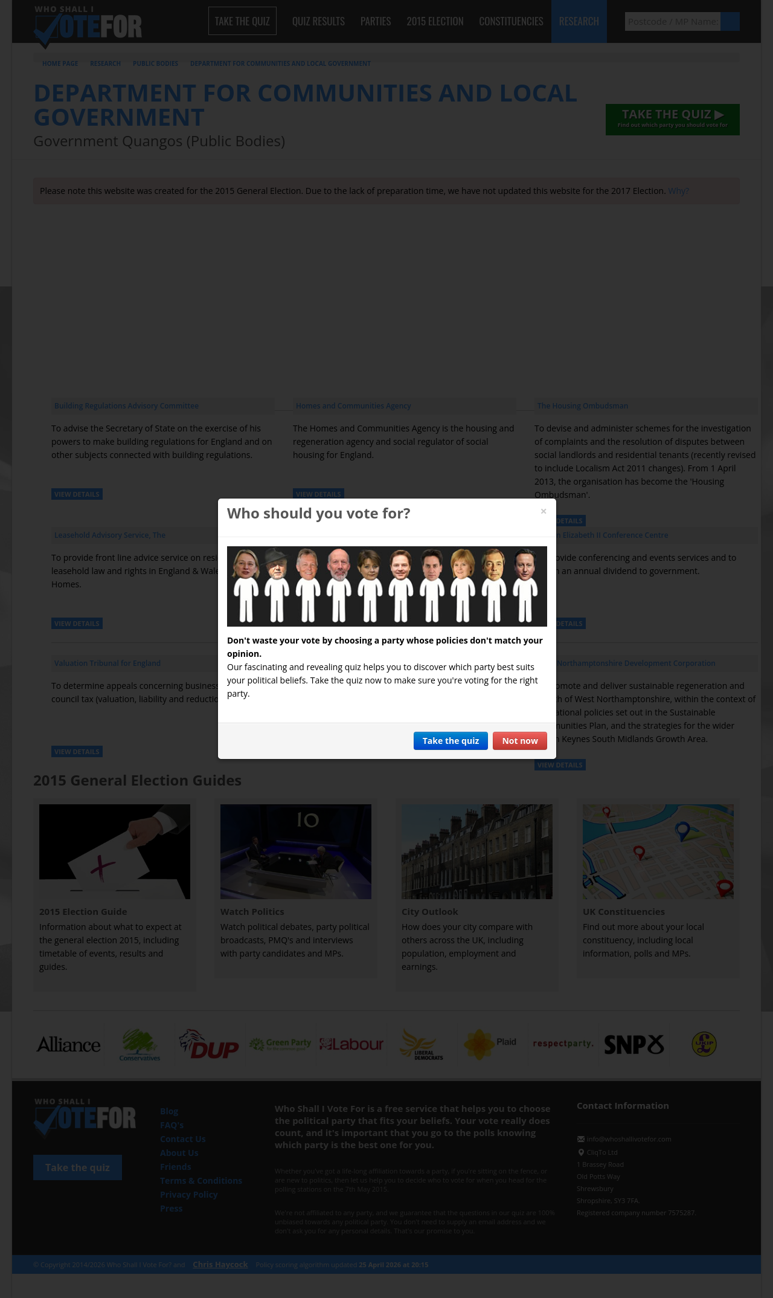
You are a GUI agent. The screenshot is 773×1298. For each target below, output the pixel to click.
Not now (520, 740)
